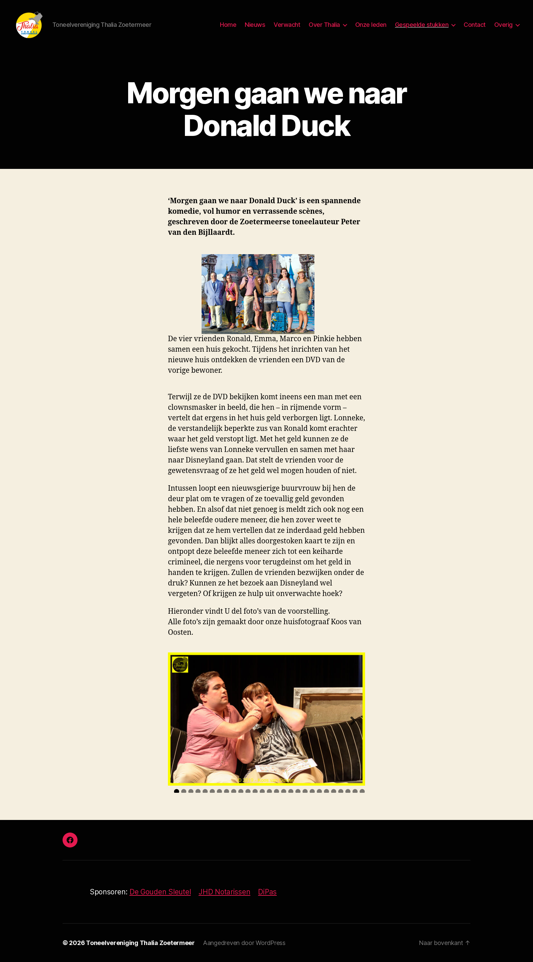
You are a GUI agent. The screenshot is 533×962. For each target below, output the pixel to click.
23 (333, 791)
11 (248, 791)
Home (228, 24)
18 (297, 791)
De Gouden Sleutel (160, 892)
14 (269, 791)
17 (290, 791)
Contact (475, 24)
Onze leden (370, 24)
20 (312, 791)
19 (305, 791)
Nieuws (255, 24)
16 (283, 791)
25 (347, 791)
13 (262, 791)
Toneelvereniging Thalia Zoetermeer (140, 942)
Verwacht (287, 24)
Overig (503, 24)
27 (362, 791)
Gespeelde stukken (422, 24)
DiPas (267, 892)
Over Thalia (324, 24)
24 (340, 791)
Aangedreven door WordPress (244, 942)
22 (326, 791)
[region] (266, 719)
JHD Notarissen (224, 892)
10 (240, 791)
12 (255, 791)
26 (355, 791)
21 (319, 791)
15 (276, 791)
